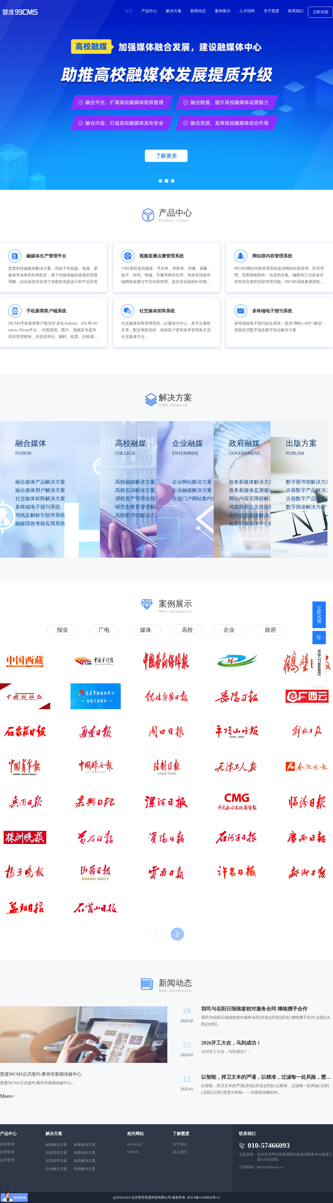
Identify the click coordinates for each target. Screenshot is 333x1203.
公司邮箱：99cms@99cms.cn (261, 1167)
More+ (7, 1096)
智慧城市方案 (84, 1153)
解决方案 (173, 11)
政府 (270, 630)
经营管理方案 (56, 1153)
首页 (129, 11)
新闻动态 (198, 11)
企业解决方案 (56, 1169)
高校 (187, 630)
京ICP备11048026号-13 (203, 1197)
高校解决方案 (84, 1169)
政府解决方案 (84, 1161)
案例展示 (222, 11)
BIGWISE (134, 1144)
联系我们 (296, 11)
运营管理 (7, 1160)
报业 (62, 630)
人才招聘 (247, 11)
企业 (228, 630)
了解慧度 (181, 1133)
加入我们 (180, 1152)
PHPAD (132, 1152)
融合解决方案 (56, 1145)
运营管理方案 (56, 1161)
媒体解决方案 (84, 1145)
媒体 (145, 630)
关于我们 (180, 1144)
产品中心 (149, 11)
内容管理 (7, 1144)
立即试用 (320, 12)
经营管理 (7, 1152)
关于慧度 (271, 11)
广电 (104, 630)
